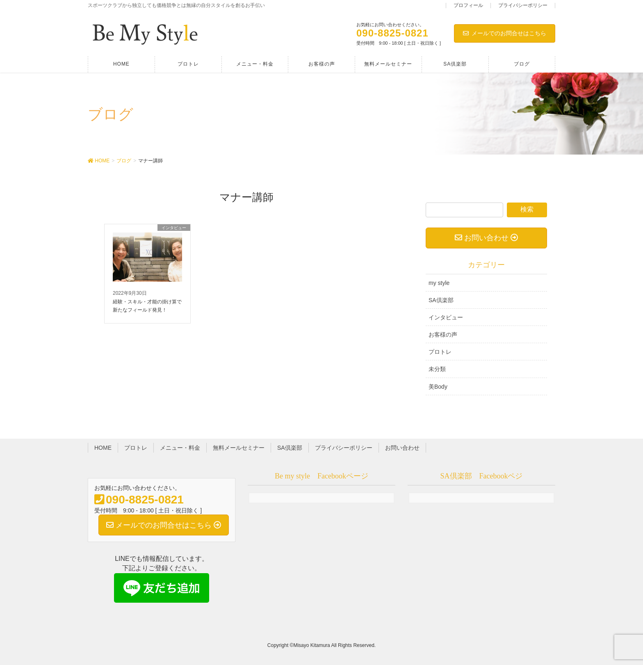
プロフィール (468, 5)
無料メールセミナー (238, 447)
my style (439, 283)
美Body (438, 386)
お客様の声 (443, 334)
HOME (103, 447)
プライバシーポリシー (522, 5)
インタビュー (446, 317)
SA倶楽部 (441, 300)
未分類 (437, 369)
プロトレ (440, 351)
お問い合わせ (402, 447)
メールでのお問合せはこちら (504, 33)
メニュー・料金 (180, 447)
